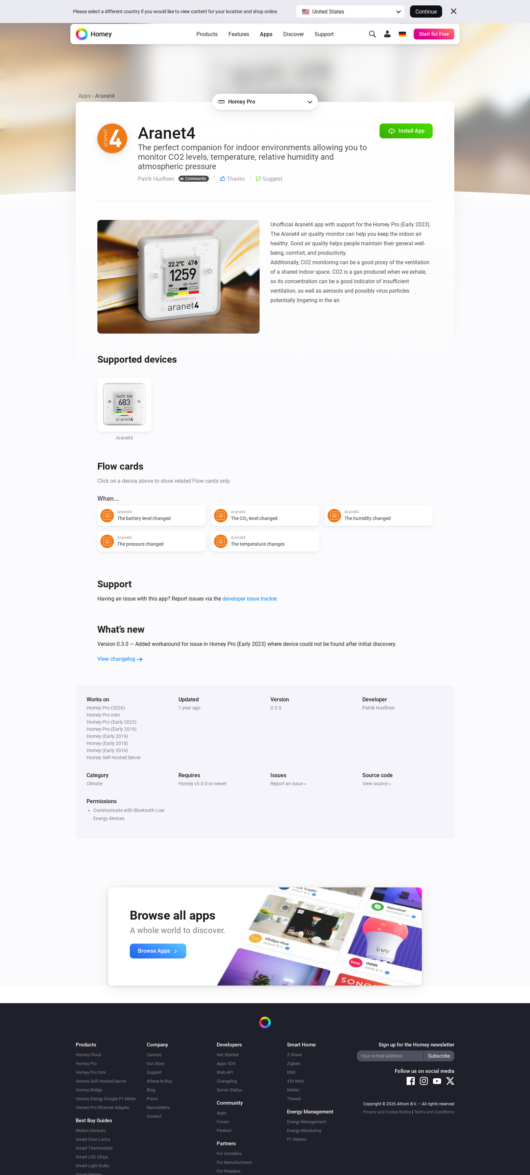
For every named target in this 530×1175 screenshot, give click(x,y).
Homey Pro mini (91, 1072)
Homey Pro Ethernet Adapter (102, 1107)
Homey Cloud (88, 1054)
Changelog (227, 1081)
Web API (225, 1072)
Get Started (227, 1054)
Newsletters (158, 1107)
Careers (154, 1054)
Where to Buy (159, 1081)
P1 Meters (297, 1139)
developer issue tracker (249, 598)
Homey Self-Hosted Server (101, 1081)
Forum (223, 1121)
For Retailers (229, 1171)
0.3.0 (275, 707)
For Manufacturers (234, 1162)
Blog (151, 1089)
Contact (154, 1116)
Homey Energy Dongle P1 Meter (106, 1098)
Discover (293, 44)
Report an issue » (288, 783)
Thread (293, 1098)
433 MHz (295, 1081)
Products (207, 44)
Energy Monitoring (304, 1130)
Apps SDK (226, 1063)
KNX (291, 1072)
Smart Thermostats (94, 1148)
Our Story (155, 1063)
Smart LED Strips (92, 1156)
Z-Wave (294, 1054)
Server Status (229, 1089)
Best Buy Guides (94, 1120)
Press (152, 1098)
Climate (94, 783)
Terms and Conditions (434, 1112)
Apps (266, 44)
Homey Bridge (89, 1089)
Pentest (224, 1130)
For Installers (229, 1153)
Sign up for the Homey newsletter (416, 1045)
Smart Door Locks (93, 1139)
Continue (426, 11)
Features (238, 44)
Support (324, 44)
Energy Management (306, 1121)
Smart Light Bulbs (93, 1165)
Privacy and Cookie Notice (387, 1112)
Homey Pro (86, 1063)
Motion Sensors (91, 1130)
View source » (376, 783)
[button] (350, 11)
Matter (293, 1089)
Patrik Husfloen (378, 707)
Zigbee (293, 1063)
